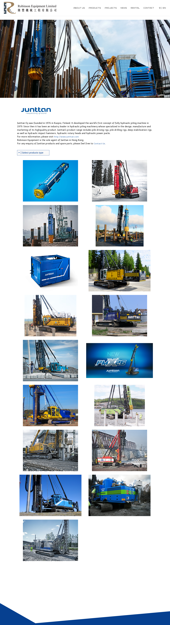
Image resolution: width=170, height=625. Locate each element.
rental (135, 8)
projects (111, 8)
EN (164, 8)
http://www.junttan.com (66, 136)
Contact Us (99, 143)
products (95, 8)
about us (79, 8)
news (124, 8)
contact (148, 8)
